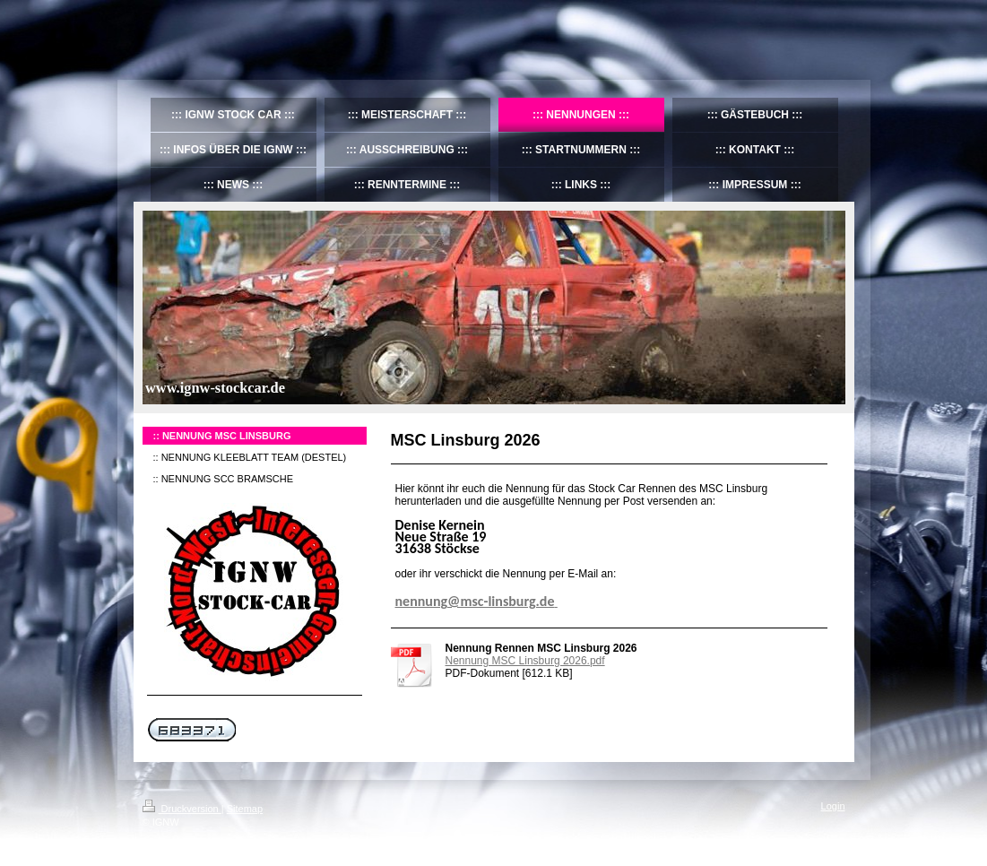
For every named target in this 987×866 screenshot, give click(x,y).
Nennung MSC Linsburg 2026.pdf (525, 660)
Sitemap (245, 808)
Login (833, 806)
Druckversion (182, 808)
